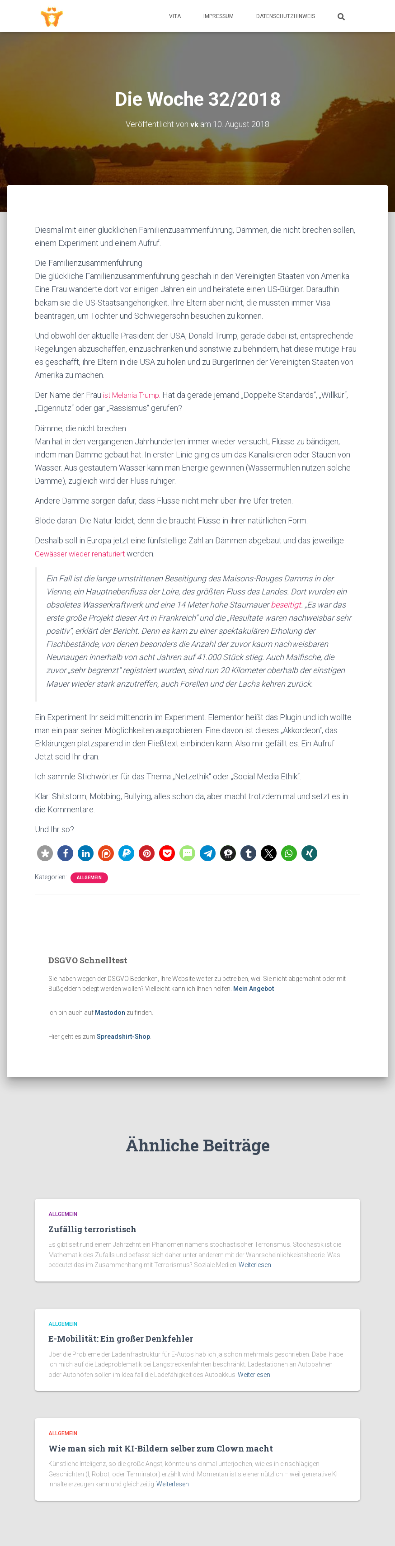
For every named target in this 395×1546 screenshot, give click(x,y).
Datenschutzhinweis (285, 16)
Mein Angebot (253, 988)
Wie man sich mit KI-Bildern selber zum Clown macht (160, 1448)
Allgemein (89, 877)
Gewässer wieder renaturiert (85, 553)
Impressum (218, 16)
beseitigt (286, 604)
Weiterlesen (255, 1264)
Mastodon (110, 1012)
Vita (175, 16)
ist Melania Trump (134, 395)
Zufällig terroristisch (92, 1229)
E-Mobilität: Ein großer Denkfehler (120, 1338)
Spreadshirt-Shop (123, 1036)
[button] (45, 853)
